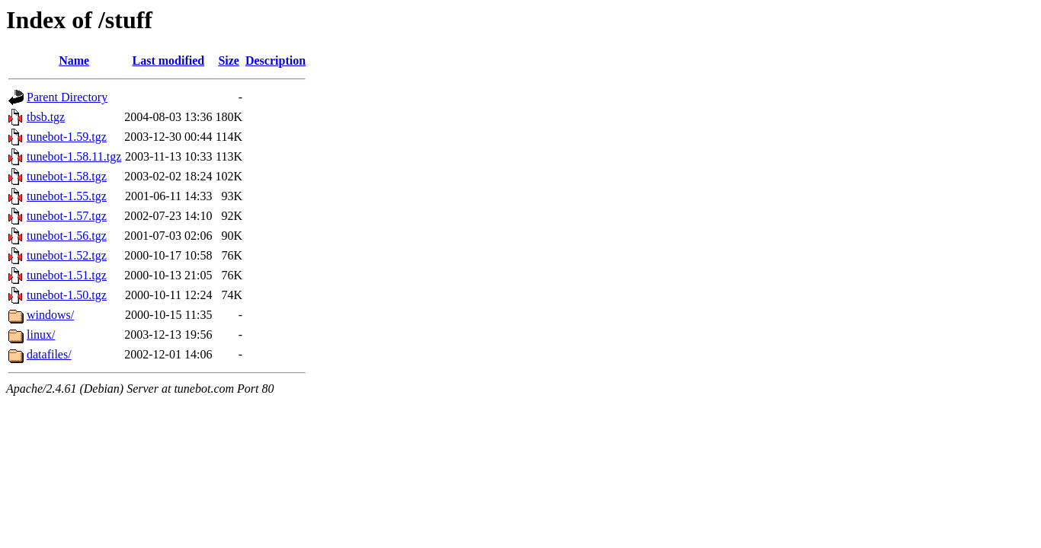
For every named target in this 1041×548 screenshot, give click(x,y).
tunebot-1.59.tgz (67, 136)
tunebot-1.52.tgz (67, 255)
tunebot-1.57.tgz (67, 215)
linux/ (41, 334)
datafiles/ (49, 354)
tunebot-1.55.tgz (67, 196)
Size (228, 60)
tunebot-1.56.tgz (67, 235)
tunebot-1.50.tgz (67, 294)
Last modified (169, 60)
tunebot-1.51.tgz (67, 275)
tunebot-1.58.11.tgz (74, 156)
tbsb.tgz (46, 116)
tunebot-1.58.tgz (67, 176)
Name (74, 60)
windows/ (50, 314)
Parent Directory (67, 97)
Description (275, 60)
